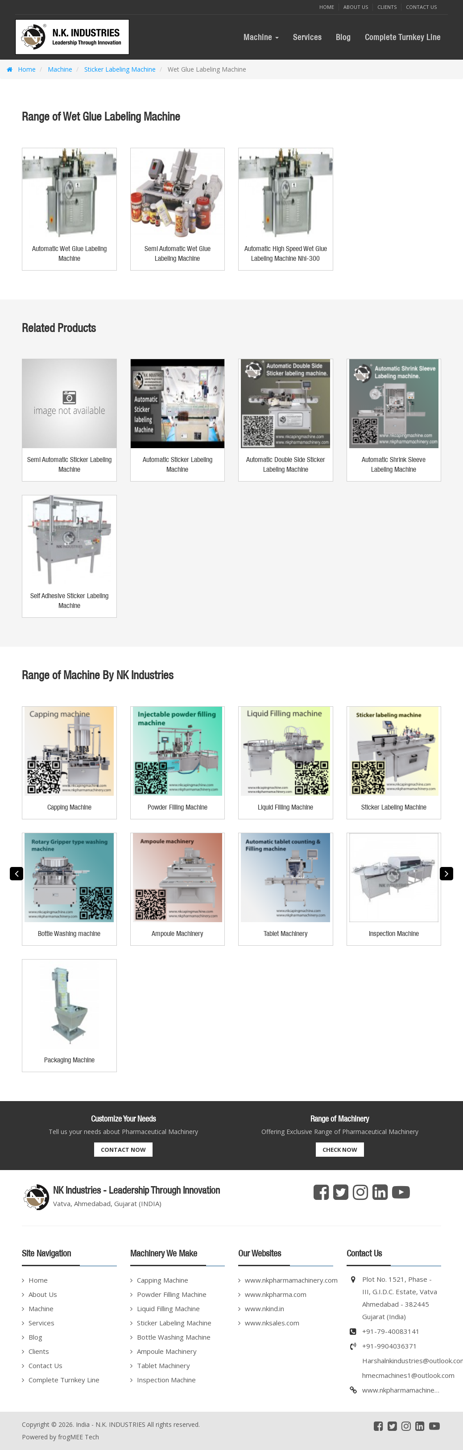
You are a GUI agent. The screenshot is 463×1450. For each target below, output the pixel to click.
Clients (387, 7)
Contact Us (421, 7)
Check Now (339, 1150)
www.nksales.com (272, 1322)
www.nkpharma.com (275, 1294)
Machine (261, 37)
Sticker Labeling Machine (119, 69)
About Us (355, 7)
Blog (343, 37)
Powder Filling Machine (172, 1294)
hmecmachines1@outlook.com (408, 1375)
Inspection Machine (166, 1379)
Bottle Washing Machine (174, 1337)
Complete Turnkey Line (403, 37)
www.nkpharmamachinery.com (289, 1280)
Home (326, 7)
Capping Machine (162, 1280)
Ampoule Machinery (167, 1351)
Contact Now (123, 1150)
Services (307, 37)
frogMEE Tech (78, 1437)
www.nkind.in (264, 1308)
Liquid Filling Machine (168, 1308)
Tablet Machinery (163, 1365)
